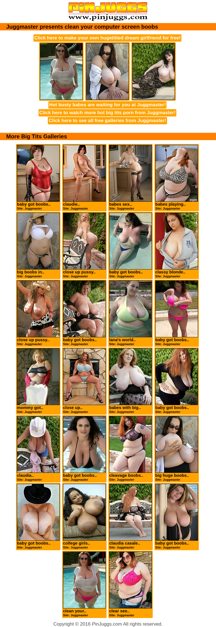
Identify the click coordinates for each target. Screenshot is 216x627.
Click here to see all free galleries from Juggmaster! (107, 120)
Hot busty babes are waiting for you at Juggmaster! (107, 104)
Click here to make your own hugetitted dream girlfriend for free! (107, 38)
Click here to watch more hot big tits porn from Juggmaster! (107, 112)
